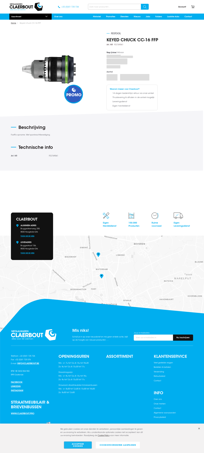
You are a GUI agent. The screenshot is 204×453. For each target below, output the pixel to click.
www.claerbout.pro (22, 413)
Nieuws (137, 16)
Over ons (58, 16)
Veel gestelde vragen (163, 363)
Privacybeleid (160, 417)
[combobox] (118, 7)
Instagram (17, 390)
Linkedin (16, 386)
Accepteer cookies (78, 445)
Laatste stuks (173, 16)
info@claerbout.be (28, 363)
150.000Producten (134, 224)
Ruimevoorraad (156, 224)
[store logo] (26, 7)
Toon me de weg (27, 236)
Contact (188, 16)
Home (13, 23)
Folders (158, 16)
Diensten (124, 16)
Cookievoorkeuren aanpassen (118, 445)
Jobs (148, 16)
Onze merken (160, 404)
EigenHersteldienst (109, 224)
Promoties (110, 16)
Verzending (159, 372)
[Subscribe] (183, 338)
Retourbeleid (159, 376)
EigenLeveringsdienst (182, 224)
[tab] (62, 128)
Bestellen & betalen (162, 367)
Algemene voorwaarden (165, 413)
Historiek (97, 16)
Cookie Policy (104, 435)
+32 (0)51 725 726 (70, 6)
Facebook (17, 382)
